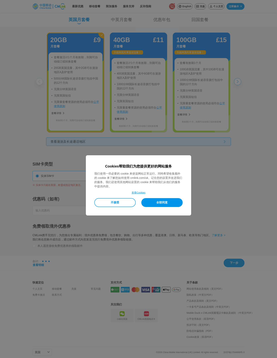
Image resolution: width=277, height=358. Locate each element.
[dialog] (138, 185)
